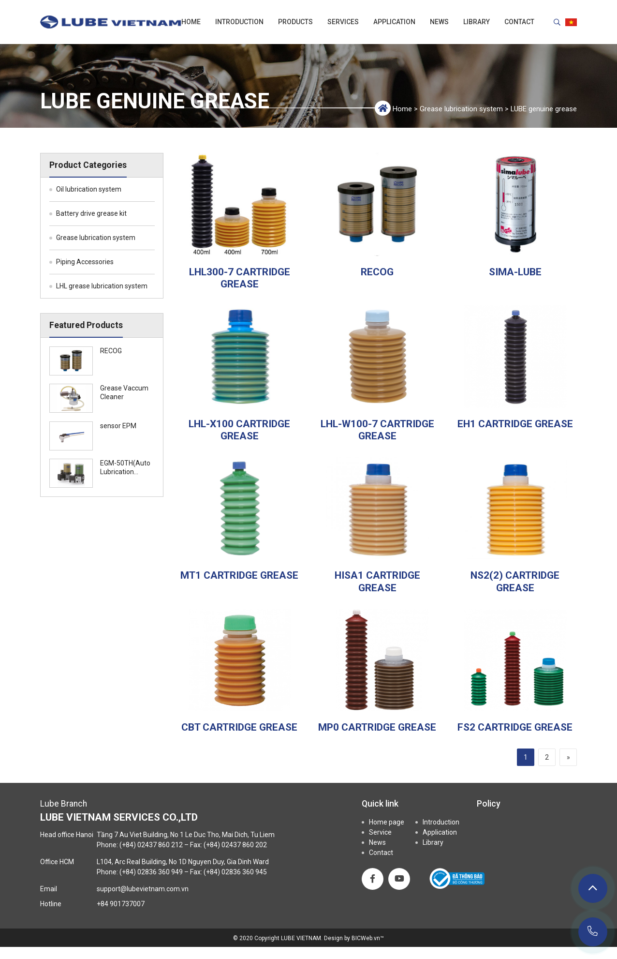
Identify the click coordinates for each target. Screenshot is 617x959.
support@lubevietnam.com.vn (143, 889)
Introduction (239, 22)
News (439, 22)
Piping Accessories (85, 262)
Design (333, 938)
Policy (488, 804)
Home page (386, 822)
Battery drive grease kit (91, 213)
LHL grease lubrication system (101, 286)
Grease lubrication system (461, 109)
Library (476, 22)
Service (380, 832)
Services (343, 22)
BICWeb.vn (366, 938)
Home (191, 22)
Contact (519, 22)
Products (295, 22)
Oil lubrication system (88, 189)
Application (394, 22)
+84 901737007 (121, 904)
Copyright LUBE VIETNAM (287, 938)
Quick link (380, 804)
